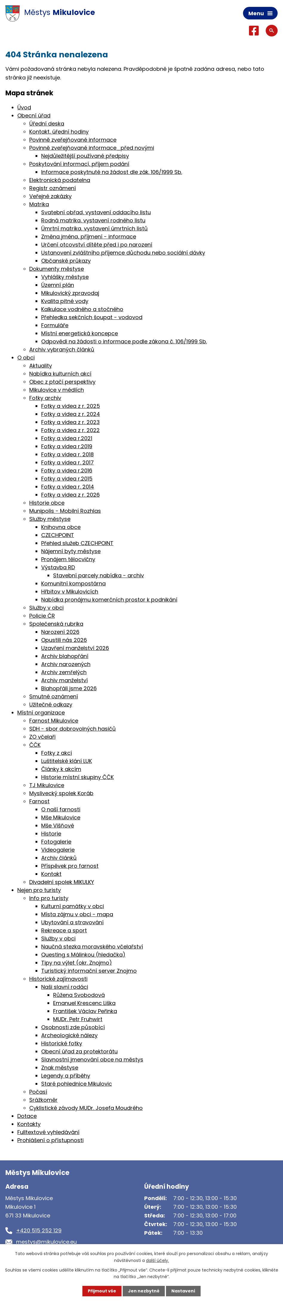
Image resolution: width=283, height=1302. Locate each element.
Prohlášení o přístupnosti (50, 1140)
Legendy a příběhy (65, 1075)
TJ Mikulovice (46, 785)
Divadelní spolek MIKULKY (61, 882)
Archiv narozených (65, 664)
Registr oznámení (52, 188)
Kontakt (51, 874)
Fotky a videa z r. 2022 (70, 430)
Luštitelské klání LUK (66, 761)
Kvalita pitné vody (64, 301)
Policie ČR (42, 615)
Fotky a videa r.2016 (66, 470)
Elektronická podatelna (59, 180)
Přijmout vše (102, 1291)
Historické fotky (61, 1043)
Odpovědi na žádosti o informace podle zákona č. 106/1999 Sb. (124, 341)
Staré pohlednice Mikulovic (76, 1083)
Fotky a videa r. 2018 (67, 454)
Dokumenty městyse (56, 269)
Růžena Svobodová (79, 995)
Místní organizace (41, 712)
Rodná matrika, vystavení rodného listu (93, 220)
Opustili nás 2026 (64, 640)
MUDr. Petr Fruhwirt (77, 1019)
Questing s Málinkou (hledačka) (83, 954)
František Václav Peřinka (85, 1011)
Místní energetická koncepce (79, 333)
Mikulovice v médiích (56, 390)
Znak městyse (59, 1067)
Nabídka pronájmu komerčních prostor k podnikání (109, 599)
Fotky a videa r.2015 (67, 478)
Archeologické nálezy (69, 1035)
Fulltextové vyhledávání (48, 1132)
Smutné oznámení (53, 696)
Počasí (38, 1092)
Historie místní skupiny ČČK (77, 777)
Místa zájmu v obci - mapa (77, 914)
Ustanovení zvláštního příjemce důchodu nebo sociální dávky (123, 252)
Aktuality (40, 365)
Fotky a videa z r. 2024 (70, 414)
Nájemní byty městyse (71, 551)
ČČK (35, 745)
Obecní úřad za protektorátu (79, 1051)
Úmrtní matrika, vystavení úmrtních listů (94, 228)
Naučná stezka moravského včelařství (92, 946)
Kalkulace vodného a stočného (82, 309)
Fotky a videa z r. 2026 (70, 494)
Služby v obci (46, 607)
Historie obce (46, 503)
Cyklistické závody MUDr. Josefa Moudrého (86, 1108)
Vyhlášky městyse (65, 277)
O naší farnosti (60, 809)
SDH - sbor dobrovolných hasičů (72, 728)
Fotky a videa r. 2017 (67, 462)
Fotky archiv (45, 398)
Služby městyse (49, 519)
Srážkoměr (43, 1100)
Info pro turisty (48, 898)
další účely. (157, 1260)
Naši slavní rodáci (64, 987)
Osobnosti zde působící (73, 1027)
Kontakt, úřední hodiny (59, 131)
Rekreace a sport (64, 930)
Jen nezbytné (143, 1291)
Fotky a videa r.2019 (66, 446)
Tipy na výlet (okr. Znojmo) (76, 962)
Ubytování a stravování (72, 922)
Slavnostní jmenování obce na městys (92, 1059)
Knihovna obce (61, 527)
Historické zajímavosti (58, 979)
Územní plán (57, 285)
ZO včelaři (42, 736)
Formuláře (54, 325)
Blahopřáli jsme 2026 (69, 688)
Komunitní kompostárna (73, 583)
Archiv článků (59, 858)
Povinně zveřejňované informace (72, 139)
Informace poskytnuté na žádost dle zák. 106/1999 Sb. (111, 172)
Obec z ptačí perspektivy (62, 381)
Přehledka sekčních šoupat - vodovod (91, 317)
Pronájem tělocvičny (68, 559)
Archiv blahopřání (64, 656)
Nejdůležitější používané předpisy (85, 156)
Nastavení (183, 1291)
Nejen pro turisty (39, 890)
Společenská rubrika (56, 624)
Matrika (39, 204)
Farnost (39, 801)
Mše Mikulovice (60, 817)
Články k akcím (61, 769)
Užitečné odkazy (50, 704)
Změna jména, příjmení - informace (88, 236)
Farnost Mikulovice (53, 720)
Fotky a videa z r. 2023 (70, 422)
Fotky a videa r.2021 (66, 438)
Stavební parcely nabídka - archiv (98, 575)
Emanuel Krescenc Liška (84, 1003)
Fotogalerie (56, 841)
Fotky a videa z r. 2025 (70, 406)
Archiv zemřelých (64, 672)
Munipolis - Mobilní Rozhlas (65, 511)
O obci (26, 357)
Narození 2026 (60, 632)
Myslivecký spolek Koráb (61, 793)
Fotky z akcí (56, 753)
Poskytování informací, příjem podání (79, 164)
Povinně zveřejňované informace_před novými (91, 148)
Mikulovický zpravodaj (70, 293)
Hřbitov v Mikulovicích (69, 591)
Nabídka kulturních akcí (60, 373)
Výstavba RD (58, 567)
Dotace (27, 1116)
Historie (51, 833)
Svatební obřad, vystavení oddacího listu (96, 212)
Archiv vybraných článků (61, 349)
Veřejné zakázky (50, 196)
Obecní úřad (33, 115)
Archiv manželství (64, 680)
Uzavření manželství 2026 (75, 648)
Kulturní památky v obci (72, 906)
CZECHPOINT (57, 535)
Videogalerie (58, 849)
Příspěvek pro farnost (70, 866)
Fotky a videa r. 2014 (67, 486)
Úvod (24, 107)
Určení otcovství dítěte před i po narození (96, 244)
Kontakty (29, 1124)
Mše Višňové (57, 825)
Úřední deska (46, 123)
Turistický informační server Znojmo (89, 970)
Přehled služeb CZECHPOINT (77, 543)
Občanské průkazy (66, 260)
